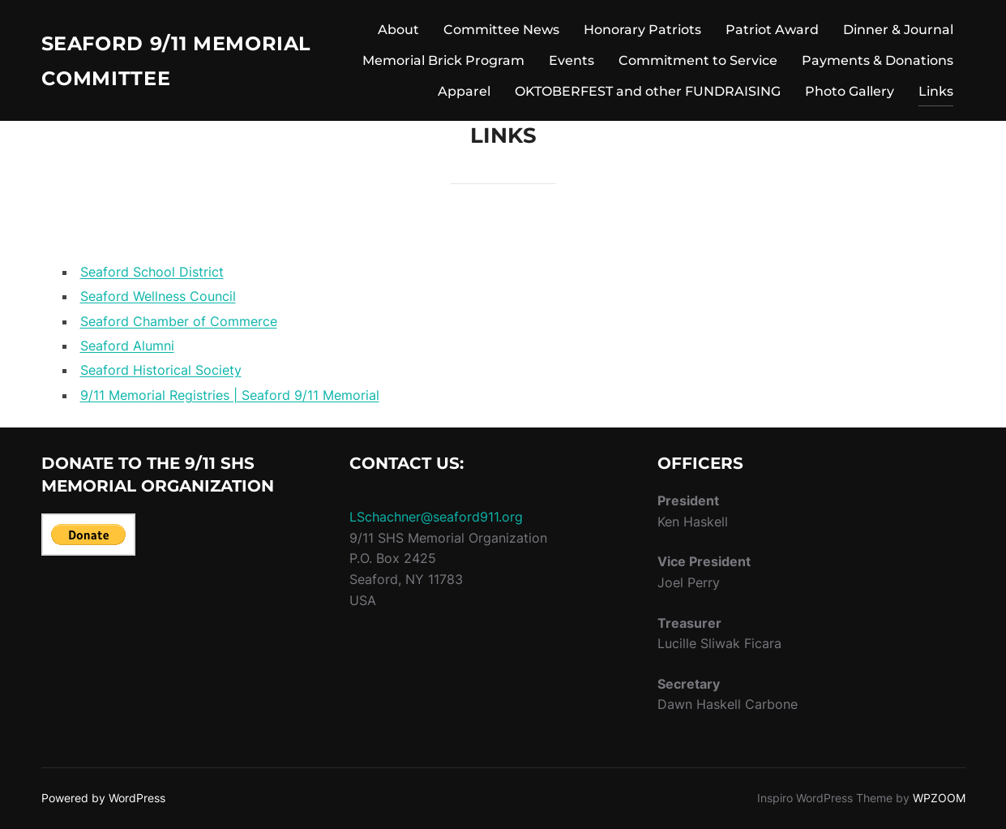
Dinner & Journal (898, 29)
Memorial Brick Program (443, 60)
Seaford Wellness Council (158, 296)
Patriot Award (772, 29)
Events (571, 60)
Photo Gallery (849, 91)
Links (935, 91)
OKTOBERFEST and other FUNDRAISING (648, 91)
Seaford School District (152, 272)
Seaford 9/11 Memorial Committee (180, 60)
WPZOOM (939, 798)
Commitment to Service (698, 60)
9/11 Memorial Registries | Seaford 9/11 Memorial (229, 395)
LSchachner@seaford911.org (436, 517)
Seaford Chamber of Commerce (178, 321)
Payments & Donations (877, 60)
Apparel (464, 91)
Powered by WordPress (103, 798)
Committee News (501, 29)
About (398, 29)
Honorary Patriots (642, 29)
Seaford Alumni (127, 345)
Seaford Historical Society (161, 370)
